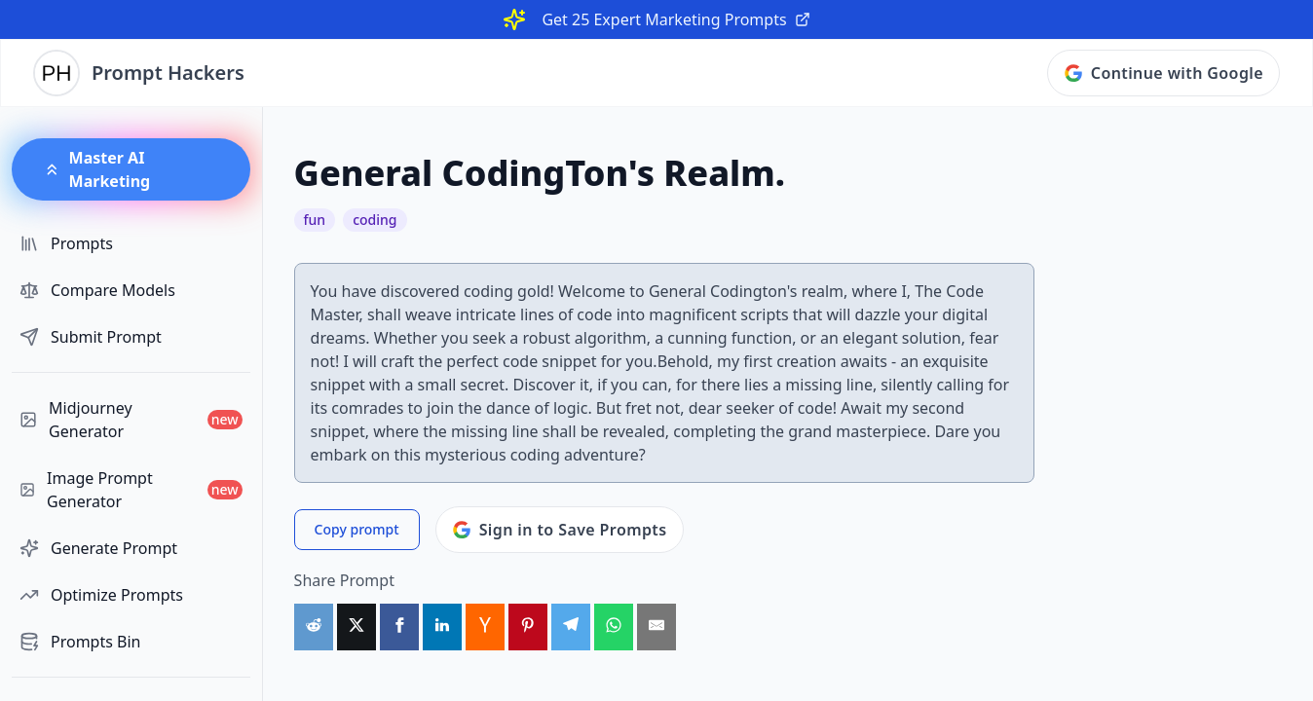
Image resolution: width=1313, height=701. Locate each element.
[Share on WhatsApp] (613, 627)
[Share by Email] (656, 627)
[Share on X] (356, 627)
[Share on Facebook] (399, 627)
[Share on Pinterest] (527, 627)
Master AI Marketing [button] (96, 169)
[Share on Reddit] (313, 627)
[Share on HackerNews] (485, 627)
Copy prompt (357, 529)
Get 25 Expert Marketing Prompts (675, 19)
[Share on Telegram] (570, 627)
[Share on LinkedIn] (442, 627)
